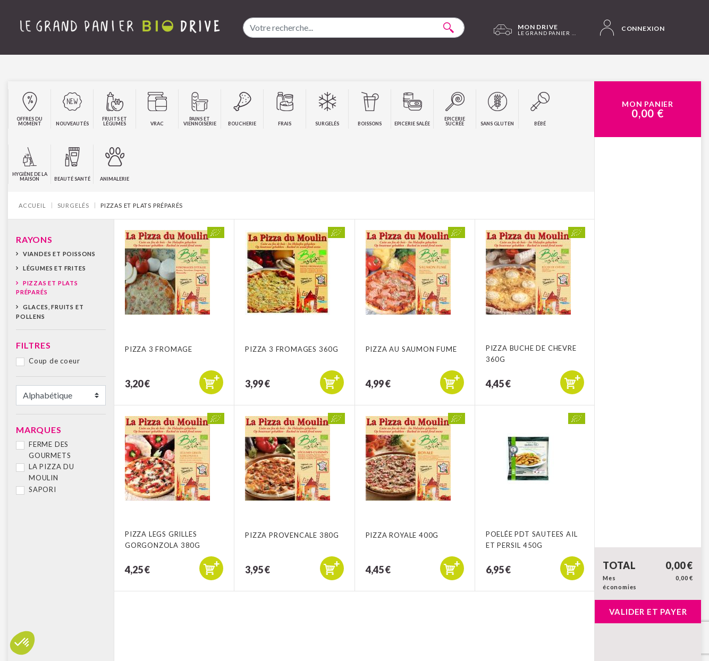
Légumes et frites (54, 268)
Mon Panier (647, 109)
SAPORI (42, 489)
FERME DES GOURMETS (50, 450)
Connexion (632, 28)
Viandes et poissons (59, 253)
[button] (22, 643)
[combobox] (354, 28)
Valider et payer (648, 611)
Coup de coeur (54, 361)
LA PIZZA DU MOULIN (51, 472)
